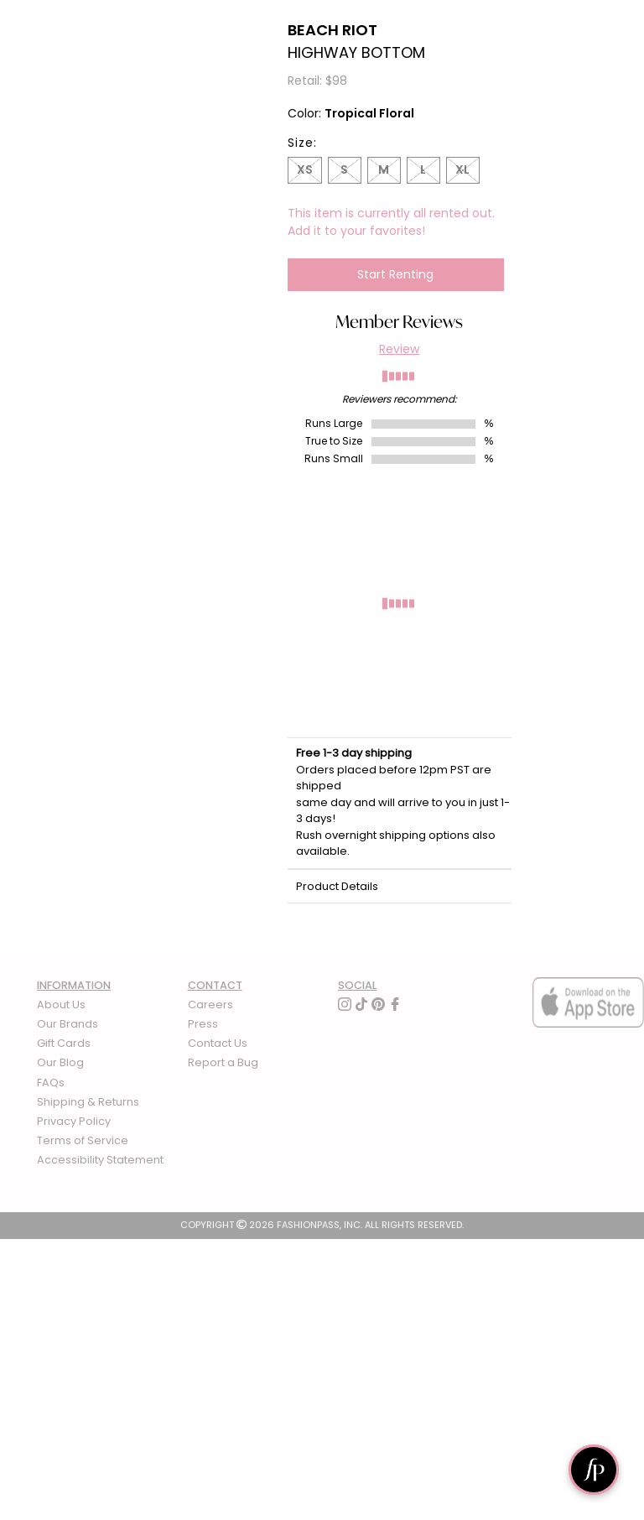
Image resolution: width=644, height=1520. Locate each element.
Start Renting (395, 274)
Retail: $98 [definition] (317, 80)
